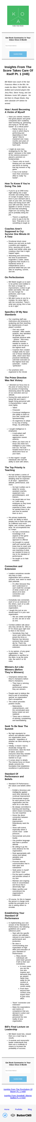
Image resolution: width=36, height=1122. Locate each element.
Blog (30, 1109)
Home (6, 1109)
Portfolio (18, 1109)
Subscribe (18, 54)
